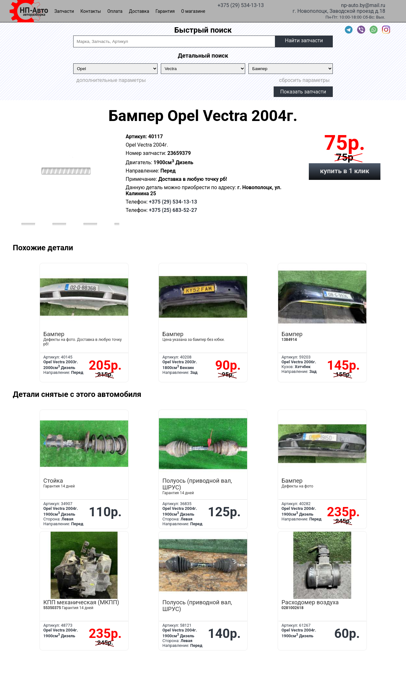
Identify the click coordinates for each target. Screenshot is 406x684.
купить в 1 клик (344, 171)
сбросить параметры (304, 80)
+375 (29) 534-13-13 (240, 4)
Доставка (139, 11)
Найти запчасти (304, 40)
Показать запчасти (303, 92)
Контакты (90, 11)
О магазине (193, 11)
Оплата (115, 11)
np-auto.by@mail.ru (363, 4)
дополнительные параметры (111, 80)
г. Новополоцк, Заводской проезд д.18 (339, 10)
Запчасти (64, 11)
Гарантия (165, 11)
